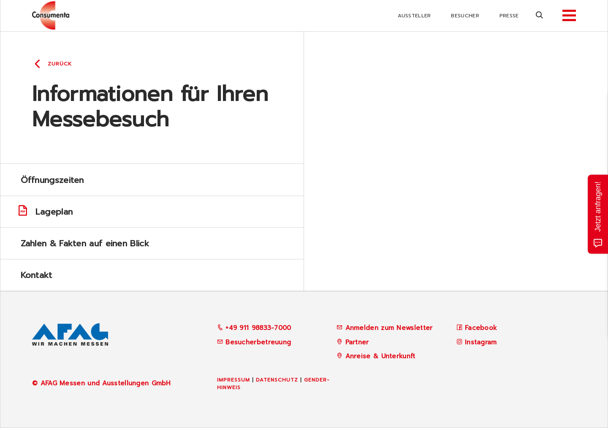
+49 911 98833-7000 (254, 328)
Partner (357, 342)
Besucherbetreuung (254, 342)
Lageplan (44, 211)
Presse (509, 15)
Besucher (465, 15)
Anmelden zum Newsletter (389, 328)
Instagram (481, 342)
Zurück (60, 64)
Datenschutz (277, 380)
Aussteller (414, 15)
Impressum (233, 380)
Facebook (481, 328)
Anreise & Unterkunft (380, 356)
